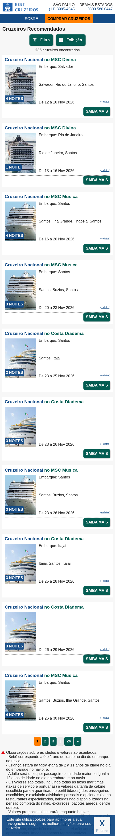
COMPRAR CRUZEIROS (68, 19)
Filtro (45, 40)
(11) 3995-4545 (62, 9)
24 (69, 741)
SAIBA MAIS (97, 111)
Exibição (74, 40)
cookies (39, 819)
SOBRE (31, 19)
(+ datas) (105, 101)
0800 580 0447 (100, 9)
